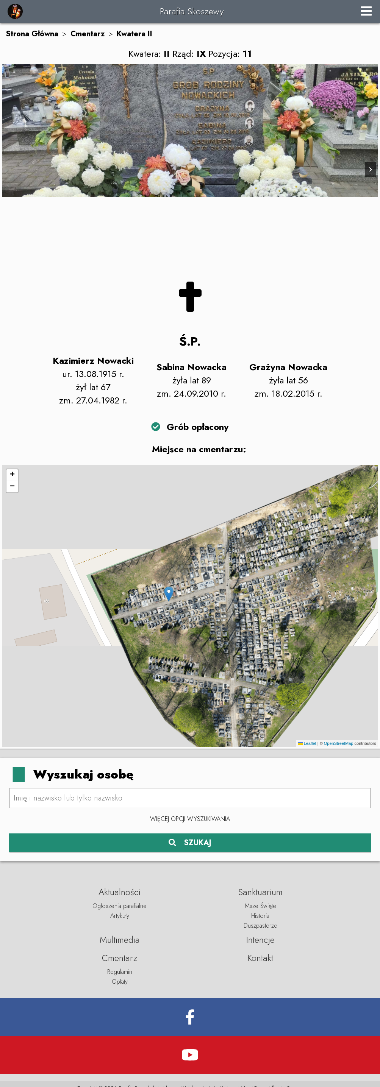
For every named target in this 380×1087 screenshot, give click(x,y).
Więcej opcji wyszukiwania (190, 818)
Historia (260, 915)
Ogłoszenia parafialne (119, 906)
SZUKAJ (190, 842)
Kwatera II (134, 33)
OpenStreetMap (338, 743)
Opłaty (120, 981)
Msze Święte (260, 906)
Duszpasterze (260, 925)
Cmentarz (87, 33)
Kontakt (260, 957)
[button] (169, 594)
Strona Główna (32, 33)
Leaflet (307, 743)
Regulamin (119, 971)
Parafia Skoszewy (192, 11)
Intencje (260, 939)
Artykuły (119, 915)
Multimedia (120, 939)
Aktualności (120, 892)
